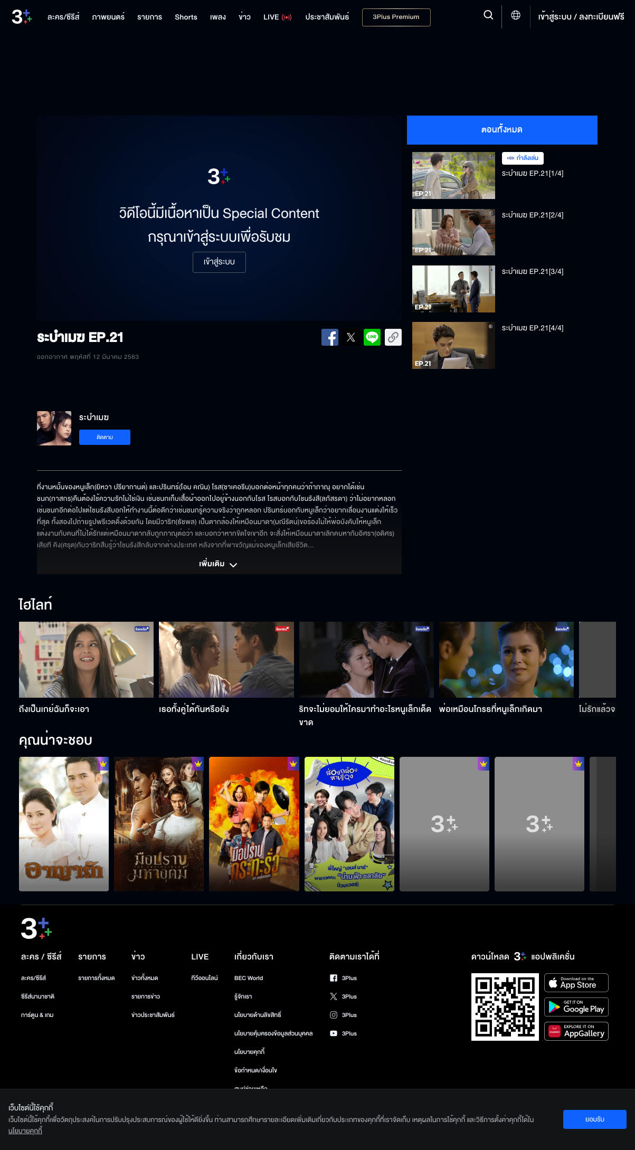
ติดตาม (105, 437)
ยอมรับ (594, 1119)
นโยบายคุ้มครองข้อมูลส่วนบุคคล (273, 1034)
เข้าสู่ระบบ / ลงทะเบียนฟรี (581, 17)
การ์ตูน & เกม (37, 1015)
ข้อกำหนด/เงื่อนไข (255, 1071)
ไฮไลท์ (35, 605)
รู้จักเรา (243, 997)
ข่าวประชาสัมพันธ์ (153, 1015)
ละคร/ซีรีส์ (33, 978)
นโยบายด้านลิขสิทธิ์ (257, 1015)
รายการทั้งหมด (96, 978)
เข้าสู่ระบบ (219, 262)
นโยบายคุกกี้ (249, 1052)
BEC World (248, 978)
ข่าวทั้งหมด (144, 978)
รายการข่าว (145, 997)
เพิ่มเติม (219, 565)
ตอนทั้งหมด (502, 130)
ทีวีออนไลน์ (204, 978)
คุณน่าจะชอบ (55, 741)
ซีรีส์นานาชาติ (37, 997)
